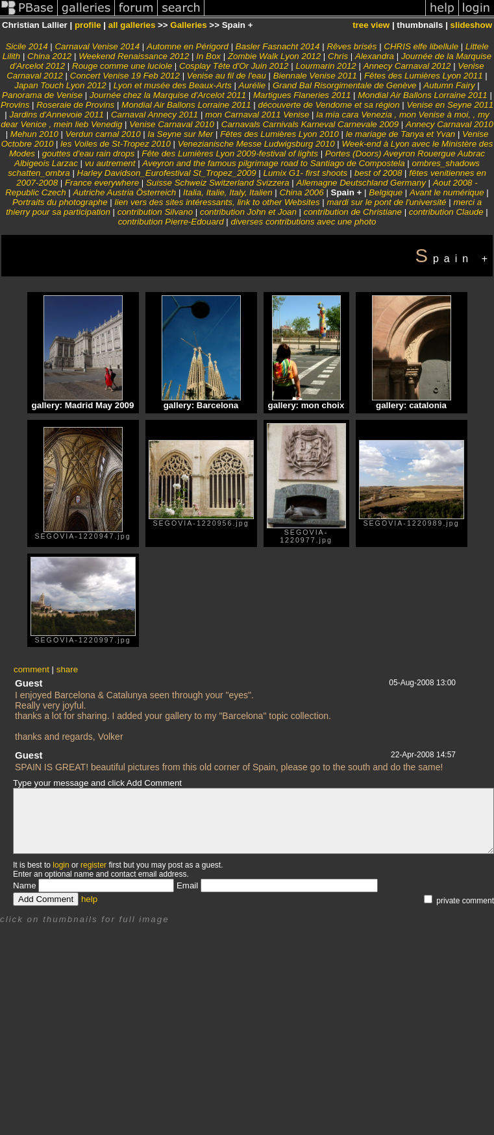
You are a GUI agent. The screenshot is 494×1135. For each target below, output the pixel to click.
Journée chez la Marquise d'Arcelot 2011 (168, 95)
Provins (15, 105)
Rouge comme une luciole (122, 66)
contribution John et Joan (248, 212)
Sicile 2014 (26, 46)
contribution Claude (446, 212)
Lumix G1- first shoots (306, 173)
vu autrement (110, 163)
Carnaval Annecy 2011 (154, 114)
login (61, 865)
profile (88, 25)
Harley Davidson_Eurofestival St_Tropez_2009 (166, 173)
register (93, 865)
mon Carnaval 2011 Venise (257, 114)
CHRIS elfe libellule (421, 46)
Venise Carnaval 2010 (171, 124)
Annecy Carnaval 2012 (407, 66)
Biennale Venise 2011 (315, 75)
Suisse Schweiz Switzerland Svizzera (218, 183)
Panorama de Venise (42, 95)
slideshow (471, 25)
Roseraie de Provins (75, 105)
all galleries (132, 25)
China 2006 (302, 192)
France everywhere (102, 183)
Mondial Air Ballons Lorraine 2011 (423, 95)
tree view (370, 25)
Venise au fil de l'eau (226, 75)
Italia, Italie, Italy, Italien (228, 192)
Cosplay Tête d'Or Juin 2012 (234, 66)
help (89, 899)
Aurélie (252, 85)
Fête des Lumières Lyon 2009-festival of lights (230, 153)
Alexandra (374, 56)
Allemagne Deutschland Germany (361, 183)
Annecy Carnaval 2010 (449, 124)
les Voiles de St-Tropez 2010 (115, 144)
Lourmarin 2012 (325, 66)
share (67, 669)
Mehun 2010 (34, 134)
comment (31, 669)
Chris (338, 56)
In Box (208, 56)
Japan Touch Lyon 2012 (60, 85)
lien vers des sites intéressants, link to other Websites (217, 202)
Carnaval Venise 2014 (97, 46)
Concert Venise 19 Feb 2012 (125, 75)
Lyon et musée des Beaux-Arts (173, 85)
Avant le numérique (447, 192)
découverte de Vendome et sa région (329, 105)
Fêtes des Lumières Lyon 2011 (423, 75)
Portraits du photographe (60, 202)
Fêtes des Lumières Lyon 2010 (279, 134)
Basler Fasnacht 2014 (278, 46)
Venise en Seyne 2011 (449, 105)
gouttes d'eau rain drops (88, 153)
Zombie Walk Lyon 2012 (274, 56)
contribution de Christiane (353, 212)
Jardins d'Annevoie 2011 (56, 114)
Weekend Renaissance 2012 (135, 56)
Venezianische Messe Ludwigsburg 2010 (256, 144)
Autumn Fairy (449, 85)
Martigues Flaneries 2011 (302, 95)
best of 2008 (378, 173)
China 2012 (49, 56)
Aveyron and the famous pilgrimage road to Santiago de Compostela (273, 163)
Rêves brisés (353, 46)
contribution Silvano (155, 212)
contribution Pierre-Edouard (171, 221)
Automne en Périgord (187, 46)
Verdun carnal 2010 (103, 134)
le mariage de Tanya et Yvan (400, 134)
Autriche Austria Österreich (124, 192)
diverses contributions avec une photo (304, 221)
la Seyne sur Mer (181, 134)
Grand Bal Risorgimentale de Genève (345, 85)
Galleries (188, 25)
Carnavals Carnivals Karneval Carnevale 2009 (310, 124)
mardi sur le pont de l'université (386, 202)
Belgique (385, 192)
